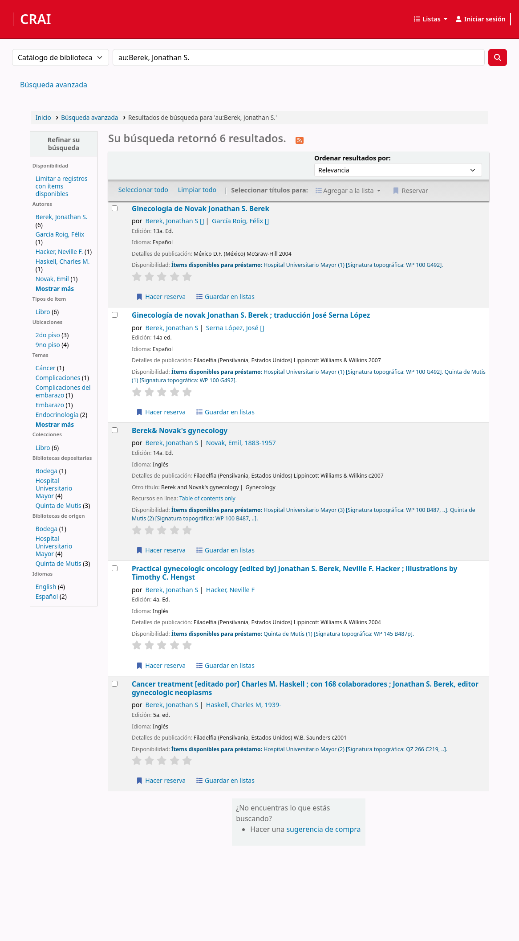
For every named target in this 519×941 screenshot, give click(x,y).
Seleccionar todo (143, 189)
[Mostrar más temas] (55, 424)
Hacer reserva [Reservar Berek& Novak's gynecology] (161, 550)
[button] (430, 19)
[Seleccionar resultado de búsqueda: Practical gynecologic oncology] (115, 568)
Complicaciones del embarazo (63, 391)
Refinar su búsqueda (64, 143)
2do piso (48, 335)
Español (47, 596)
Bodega (46, 470)
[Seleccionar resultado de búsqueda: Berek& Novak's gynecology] (115, 430)
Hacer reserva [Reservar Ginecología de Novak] (161, 296)
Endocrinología (57, 414)
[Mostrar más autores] (55, 288)
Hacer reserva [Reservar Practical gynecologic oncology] (161, 665)
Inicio (43, 117)
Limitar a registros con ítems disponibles (62, 186)
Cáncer (46, 368)
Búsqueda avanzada (53, 85)
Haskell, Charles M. (62, 261)
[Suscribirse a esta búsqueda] (299, 139)
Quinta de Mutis (58, 505)
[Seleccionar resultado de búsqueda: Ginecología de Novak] (115, 208)
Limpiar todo (197, 189)
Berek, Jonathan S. (62, 217)
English (46, 586)
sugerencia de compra (323, 829)
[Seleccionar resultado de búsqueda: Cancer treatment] (115, 684)
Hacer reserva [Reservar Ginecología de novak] (161, 412)
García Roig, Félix (60, 234)
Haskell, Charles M (243, 704)
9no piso (48, 344)
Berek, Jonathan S (174, 221)
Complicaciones (58, 377)
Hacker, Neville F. (59, 251)
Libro (43, 311)
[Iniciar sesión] (480, 19)
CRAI (35, 19)
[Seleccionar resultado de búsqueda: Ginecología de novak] (115, 315)
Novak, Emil (52, 278)
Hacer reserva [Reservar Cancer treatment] (161, 780)
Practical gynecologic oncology (294, 573)
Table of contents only (207, 498)
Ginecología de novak (251, 315)
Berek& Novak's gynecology (179, 430)
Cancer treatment (305, 688)
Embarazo (50, 405)
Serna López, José (235, 327)
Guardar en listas (225, 296)
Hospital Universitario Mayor (54, 488)
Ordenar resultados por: (352, 158)
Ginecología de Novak (200, 209)
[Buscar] (497, 57)
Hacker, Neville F (230, 589)
